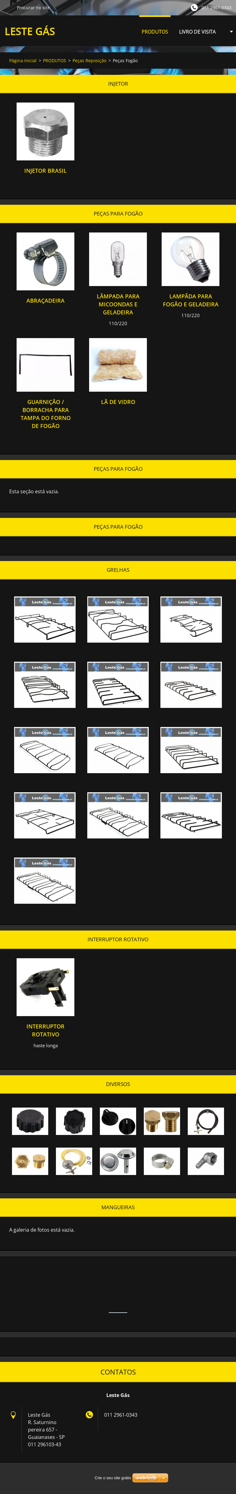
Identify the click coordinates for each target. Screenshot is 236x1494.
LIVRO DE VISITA (197, 31)
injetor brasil (45, 170)
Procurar (8, 7)
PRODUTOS (155, 33)
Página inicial (23, 60)
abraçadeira (45, 300)
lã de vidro (118, 402)
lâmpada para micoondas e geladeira (118, 304)
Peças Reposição (89, 60)
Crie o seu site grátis (113, 1478)
